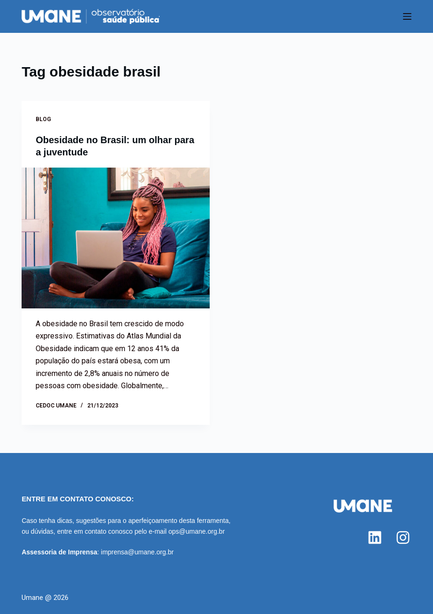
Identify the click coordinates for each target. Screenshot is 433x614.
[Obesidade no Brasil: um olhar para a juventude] (115, 238)
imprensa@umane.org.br (137, 552)
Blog (43, 119)
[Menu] (407, 16)
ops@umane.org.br (196, 531)
